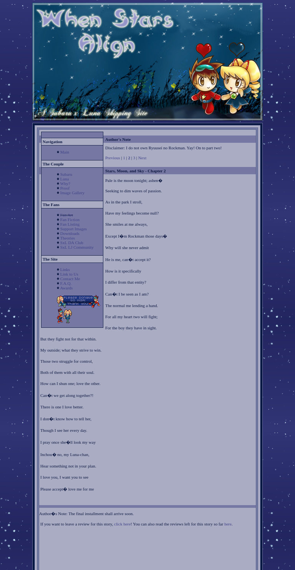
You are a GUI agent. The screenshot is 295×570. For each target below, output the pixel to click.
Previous (112, 157)
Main (64, 152)
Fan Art (66, 215)
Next (142, 157)
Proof (65, 188)
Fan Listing (70, 224)
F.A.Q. (65, 283)
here (228, 524)
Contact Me (70, 278)
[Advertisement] (130, 557)
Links (65, 269)
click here (122, 524)
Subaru (66, 174)
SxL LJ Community (77, 247)
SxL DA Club (71, 242)
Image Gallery (72, 192)
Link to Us (69, 274)
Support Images (73, 228)
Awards (66, 288)
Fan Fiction (70, 219)
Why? (65, 183)
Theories (67, 238)
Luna (64, 179)
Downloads (70, 233)
